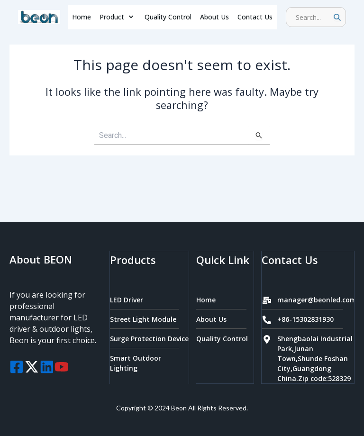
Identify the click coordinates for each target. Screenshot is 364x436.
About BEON (40, 260)
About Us (214, 16)
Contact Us (255, 16)
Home (81, 16)
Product (118, 16)
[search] (312, 17)
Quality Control (168, 16)
